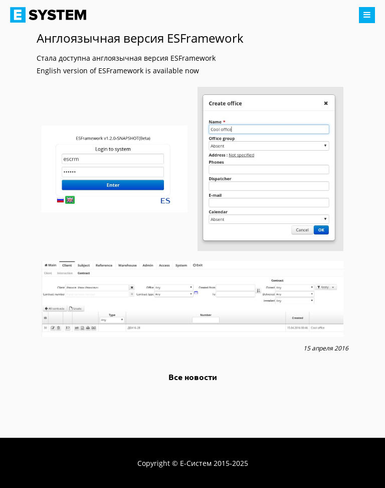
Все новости (192, 377)
